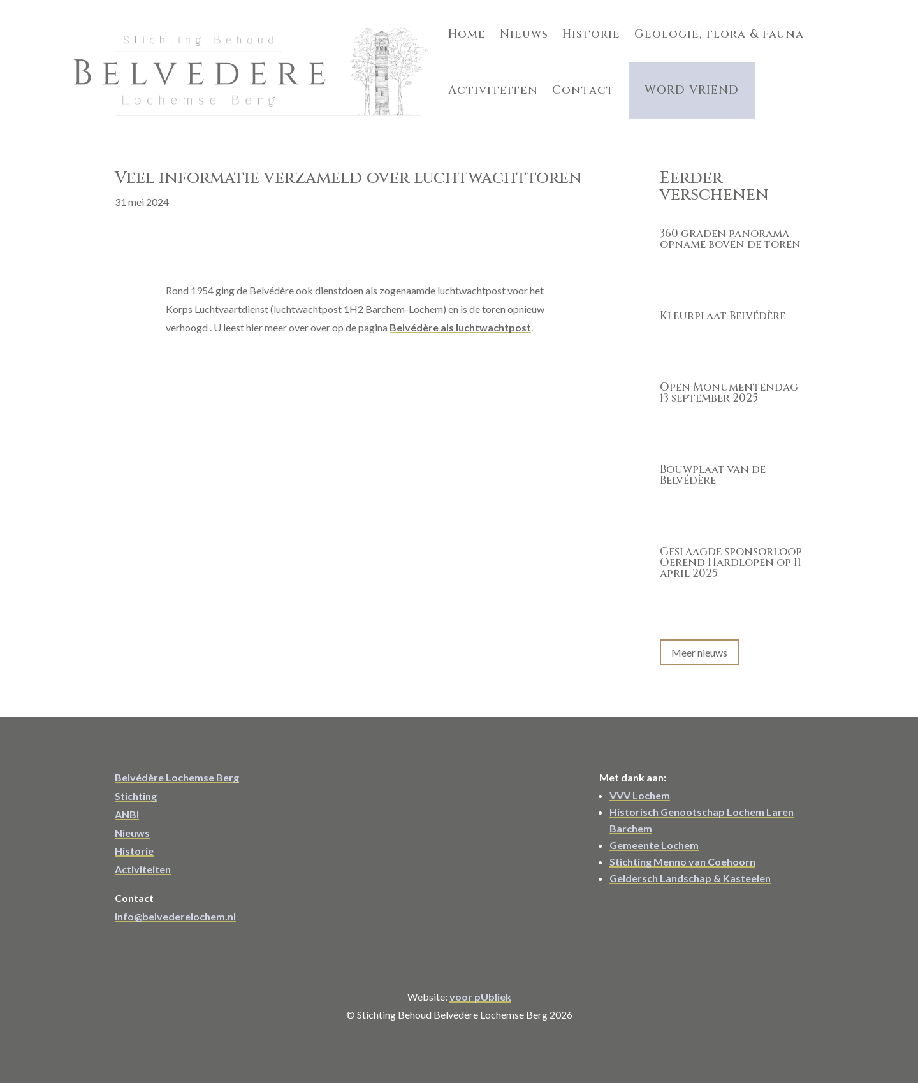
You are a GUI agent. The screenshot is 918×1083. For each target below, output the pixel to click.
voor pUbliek (480, 988)
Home (350, 30)
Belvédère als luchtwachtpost (460, 318)
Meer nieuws (699, 643)
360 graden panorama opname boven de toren (730, 230)
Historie (475, 30)
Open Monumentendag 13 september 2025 (729, 384)
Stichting (136, 787)
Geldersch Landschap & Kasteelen (690, 869)
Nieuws (407, 30)
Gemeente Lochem (654, 836)
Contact (363, 79)
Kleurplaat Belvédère (722, 307)
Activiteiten (746, 30)
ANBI (127, 805)
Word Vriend (471, 79)
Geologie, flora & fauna (602, 30)
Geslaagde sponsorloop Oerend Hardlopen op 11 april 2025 (731, 554)
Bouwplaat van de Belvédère (713, 466)
